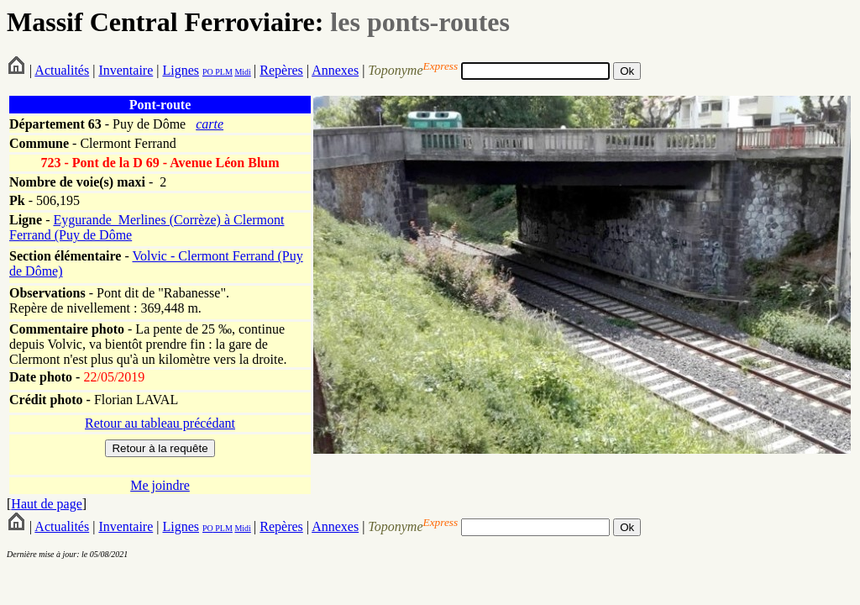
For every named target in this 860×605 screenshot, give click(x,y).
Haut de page (46, 504)
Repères (281, 70)
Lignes (180, 70)
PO (207, 71)
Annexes (335, 70)
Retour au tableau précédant (160, 423)
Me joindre (160, 485)
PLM (223, 71)
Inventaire (125, 70)
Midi (242, 71)
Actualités (61, 70)
